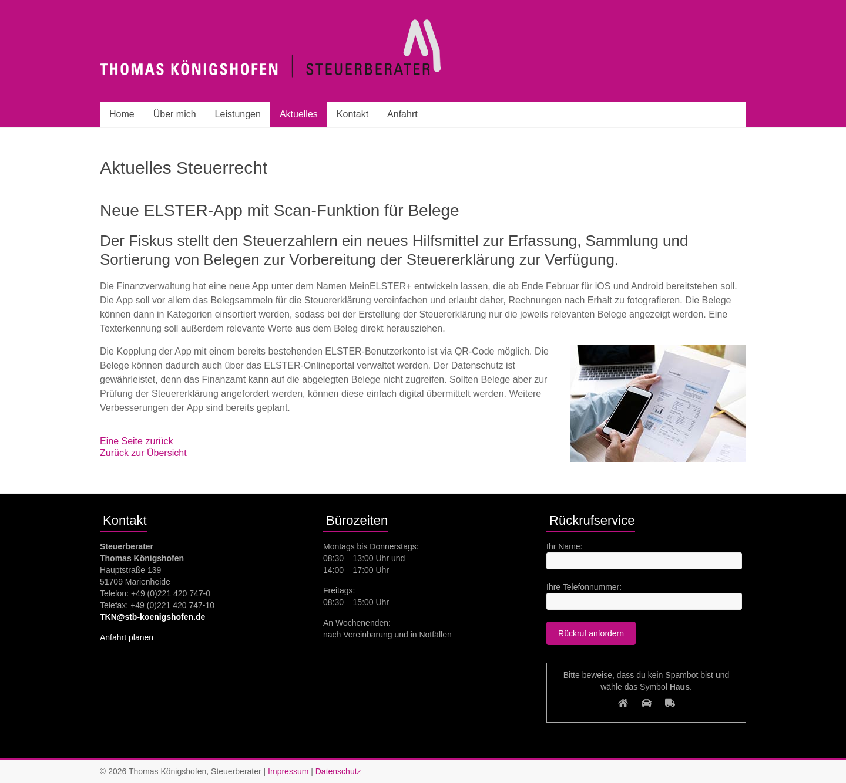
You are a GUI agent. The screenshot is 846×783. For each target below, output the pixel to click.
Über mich (174, 114)
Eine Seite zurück (136, 441)
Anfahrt (402, 114)
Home (122, 114)
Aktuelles (299, 114)
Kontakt (352, 114)
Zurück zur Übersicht (143, 453)
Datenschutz (338, 771)
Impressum (288, 771)
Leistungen (238, 114)
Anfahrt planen (126, 637)
